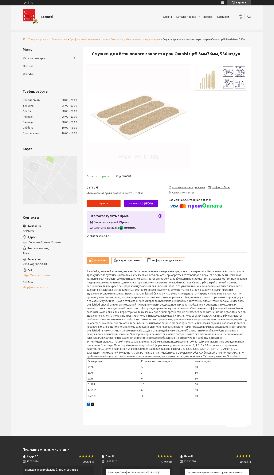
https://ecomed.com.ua (36, 275)
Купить (104, 203)
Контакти (223, 16)
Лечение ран (59, 39)
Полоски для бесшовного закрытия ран (135, 39)
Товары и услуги (38, 39)
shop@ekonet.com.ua (36, 287)
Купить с (141, 203)
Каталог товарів (186, 16)
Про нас (208, 16)
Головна (167, 16)
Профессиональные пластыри (89, 39)
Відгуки (28, 73)
